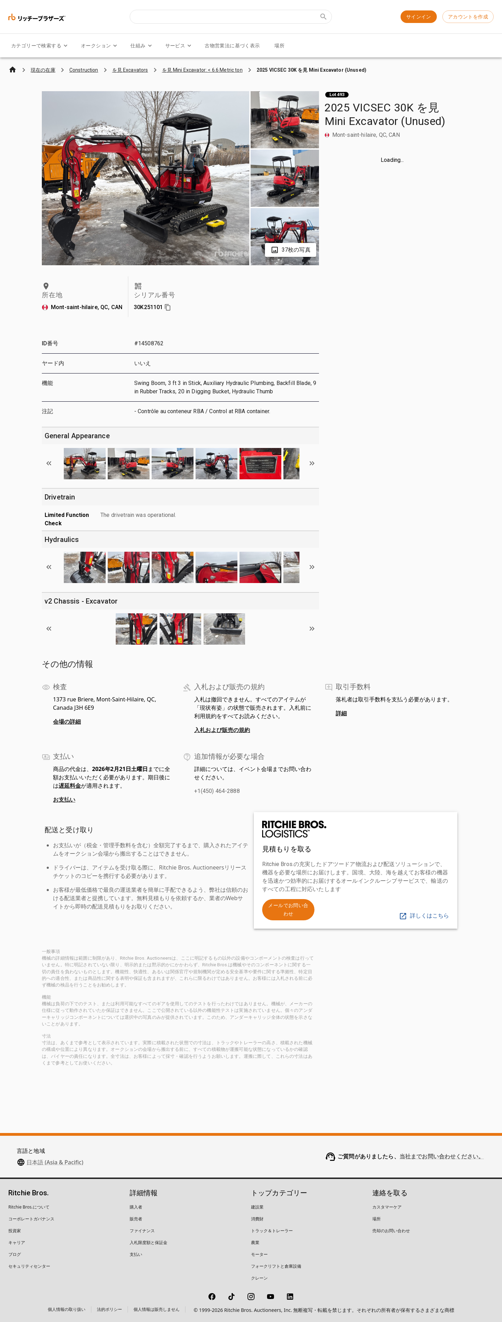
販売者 (136, 1219)
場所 (279, 45)
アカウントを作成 (468, 16)
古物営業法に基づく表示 (232, 45)
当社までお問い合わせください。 (442, 1156)
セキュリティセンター (29, 1266)
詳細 (341, 713)
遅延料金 (70, 785)
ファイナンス (142, 1231)
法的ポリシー (109, 1309)
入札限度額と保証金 (148, 1242)
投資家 (14, 1231)
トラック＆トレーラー (272, 1231)
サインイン (418, 16)
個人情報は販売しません (157, 1309)
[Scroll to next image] (312, 463)
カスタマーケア (387, 1207)
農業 (255, 1242)
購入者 (136, 1207)
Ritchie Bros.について (29, 1207)
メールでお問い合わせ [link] (288, 910)
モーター (259, 1254)
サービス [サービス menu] (179, 45)
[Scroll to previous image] (49, 463)
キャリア (16, 1242)
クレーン (259, 1278)
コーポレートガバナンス (31, 1219)
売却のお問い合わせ (391, 1231)
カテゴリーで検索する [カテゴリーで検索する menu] (40, 45)
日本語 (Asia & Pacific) (54, 1162)
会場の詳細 (67, 721)
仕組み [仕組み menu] (142, 45)
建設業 (257, 1207)
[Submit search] (323, 17)
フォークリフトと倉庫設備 (276, 1266)
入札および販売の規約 (222, 730)
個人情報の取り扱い (66, 1309)
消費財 (257, 1219)
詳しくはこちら (424, 915)
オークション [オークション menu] (100, 45)
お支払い (64, 799)
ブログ (14, 1254)
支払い (136, 1254)
